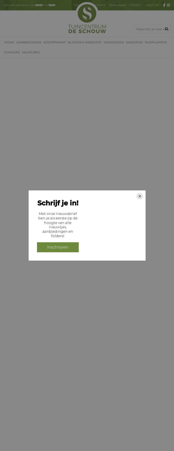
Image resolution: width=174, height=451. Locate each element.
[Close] (139, 196)
